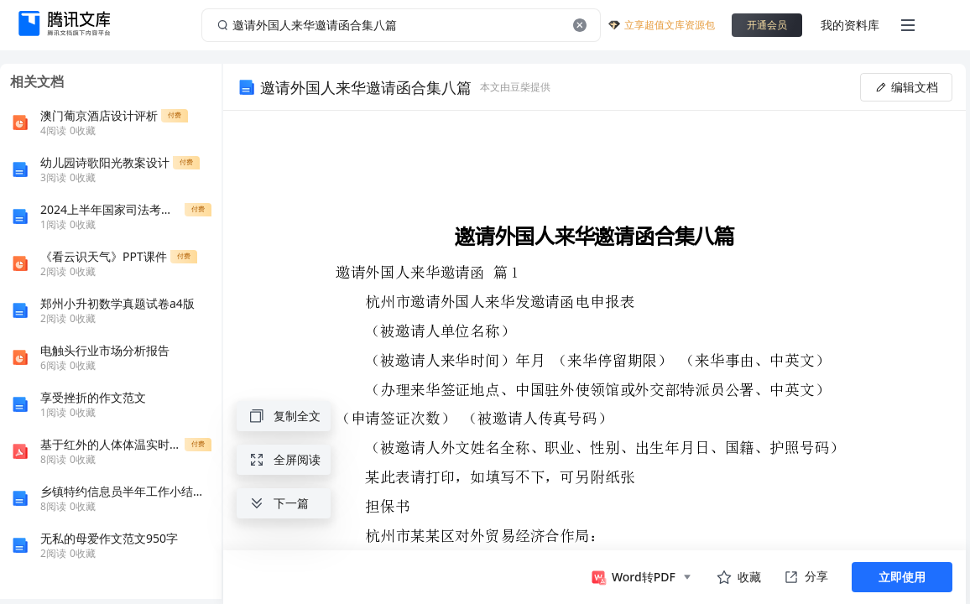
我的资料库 (850, 25)
